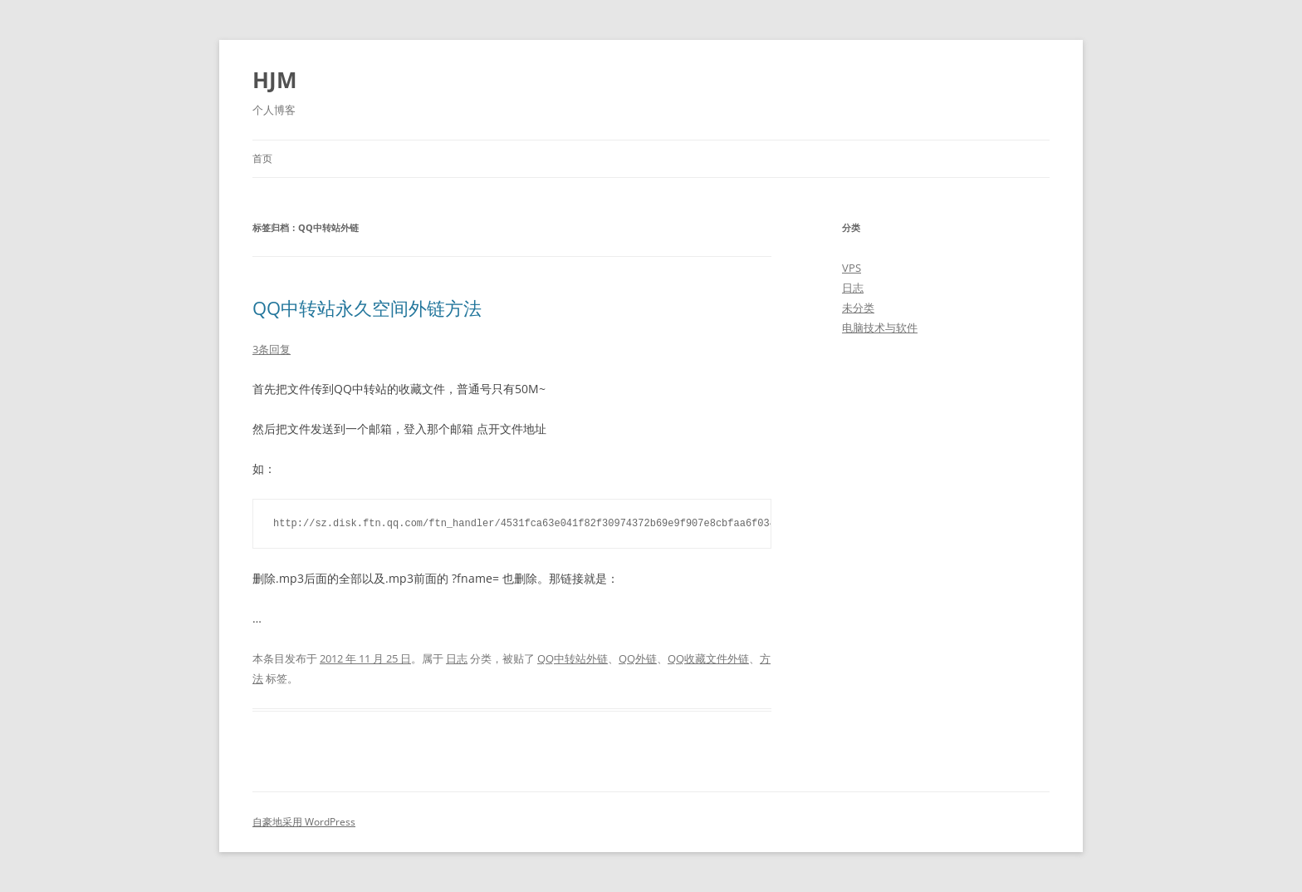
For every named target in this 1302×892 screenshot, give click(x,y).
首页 (262, 158)
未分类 (858, 307)
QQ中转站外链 (572, 658)
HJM (274, 80)
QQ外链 (638, 658)
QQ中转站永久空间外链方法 (367, 307)
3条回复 (271, 349)
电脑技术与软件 (880, 327)
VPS (851, 267)
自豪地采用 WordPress (303, 822)
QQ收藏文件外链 (708, 658)
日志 (456, 658)
